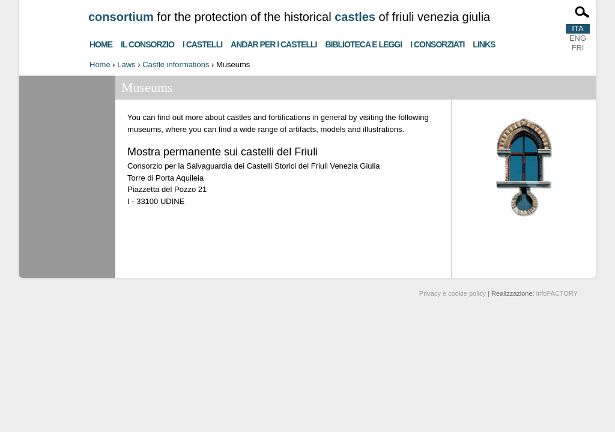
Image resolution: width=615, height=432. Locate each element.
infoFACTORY (557, 293)
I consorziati (437, 43)
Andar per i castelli (274, 43)
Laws (126, 64)
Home (100, 43)
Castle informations (175, 64)
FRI (578, 47)
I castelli (202, 43)
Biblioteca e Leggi (363, 43)
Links (484, 43)
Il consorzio (147, 43)
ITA (577, 28)
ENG (577, 38)
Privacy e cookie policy (452, 293)
